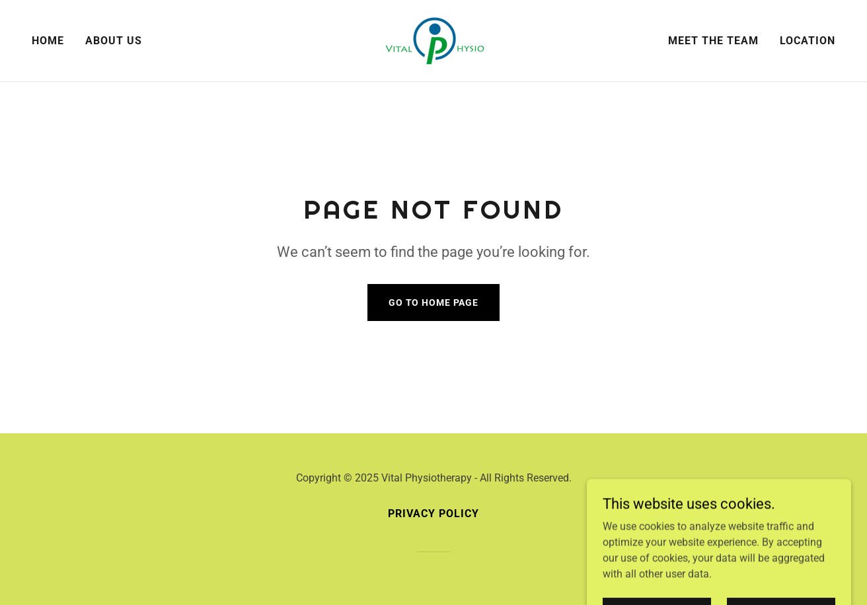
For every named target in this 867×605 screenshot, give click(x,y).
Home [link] (48, 40)
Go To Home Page (433, 302)
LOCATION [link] (807, 40)
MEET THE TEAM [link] (713, 40)
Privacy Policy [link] (433, 513)
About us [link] (113, 40)
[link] (433, 40)
